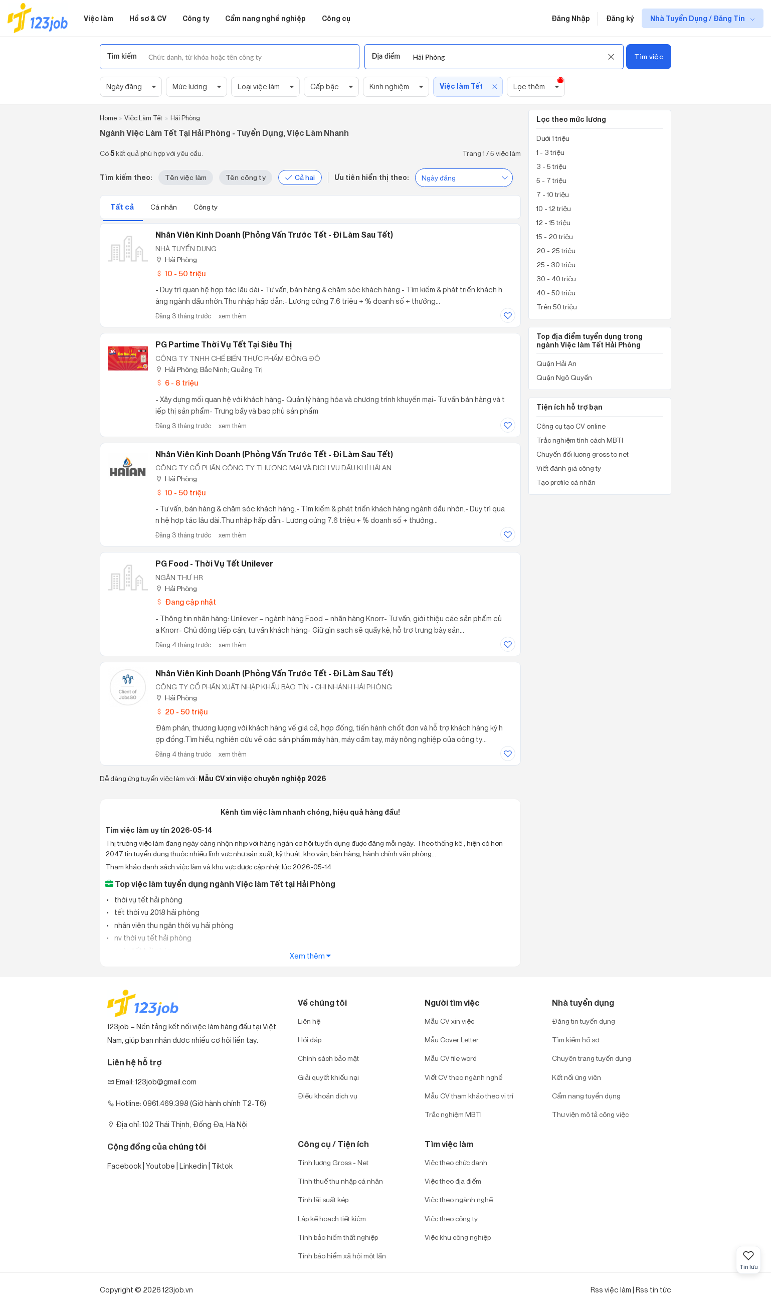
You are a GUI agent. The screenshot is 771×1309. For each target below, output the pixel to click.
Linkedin (193, 1166)
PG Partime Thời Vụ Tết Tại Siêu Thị (223, 344)
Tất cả (122, 207)
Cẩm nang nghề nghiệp (265, 18)
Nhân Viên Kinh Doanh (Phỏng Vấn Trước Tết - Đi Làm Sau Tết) (274, 673)
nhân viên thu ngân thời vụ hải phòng (173, 925)
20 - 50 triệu (181, 711)
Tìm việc (648, 56)
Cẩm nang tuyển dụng (586, 1095)
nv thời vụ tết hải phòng (152, 937)
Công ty (195, 18)
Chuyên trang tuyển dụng (591, 1058)
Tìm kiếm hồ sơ (575, 1039)
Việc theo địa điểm (453, 1181)
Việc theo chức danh (456, 1162)
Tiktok (222, 1166)
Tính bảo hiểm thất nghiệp (338, 1237)
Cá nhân (164, 207)
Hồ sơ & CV (147, 18)
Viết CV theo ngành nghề (463, 1077)
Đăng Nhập (570, 18)
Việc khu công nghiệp (458, 1237)
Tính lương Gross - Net (333, 1162)
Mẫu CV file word (451, 1058)
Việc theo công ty (451, 1218)
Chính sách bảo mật (328, 1058)
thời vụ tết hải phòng (147, 899)
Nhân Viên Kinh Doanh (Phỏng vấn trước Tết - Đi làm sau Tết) (274, 235)
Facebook (124, 1166)
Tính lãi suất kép (323, 1199)
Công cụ (336, 18)
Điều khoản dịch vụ (327, 1095)
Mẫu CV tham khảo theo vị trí (469, 1095)
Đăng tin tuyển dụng (583, 1021)
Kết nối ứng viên (576, 1077)
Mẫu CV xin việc (449, 1021)
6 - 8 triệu (176, 383)
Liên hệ (309, 1021)
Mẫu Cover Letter (452, 1039)
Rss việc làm (611, 1289)
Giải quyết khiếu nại (328, 1077)
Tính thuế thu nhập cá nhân (340, 1181)
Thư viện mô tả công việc (590, 1114)
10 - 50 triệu (180, 273)
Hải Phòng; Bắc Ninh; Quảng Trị (209, 369)
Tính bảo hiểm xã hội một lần (342, 1255)
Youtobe (160, 1166)
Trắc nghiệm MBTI (453, 1114)
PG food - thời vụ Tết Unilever (214, 563)
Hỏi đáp (309, 1039)
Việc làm (98, 18)
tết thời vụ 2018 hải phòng (156, 912)
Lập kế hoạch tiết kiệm (332, 1218)
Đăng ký (620, 18)
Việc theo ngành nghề (459, 1199)
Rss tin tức (653, 1289)
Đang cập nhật (185, 602)
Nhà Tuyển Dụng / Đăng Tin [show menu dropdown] (698, 18)
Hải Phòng (176, 259)
